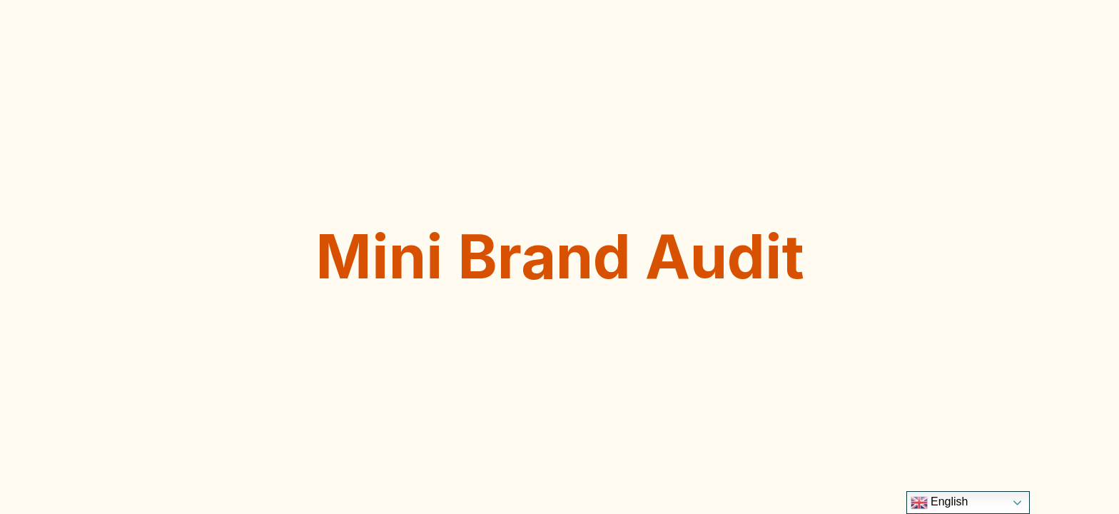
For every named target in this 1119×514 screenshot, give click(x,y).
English (939, 502)
